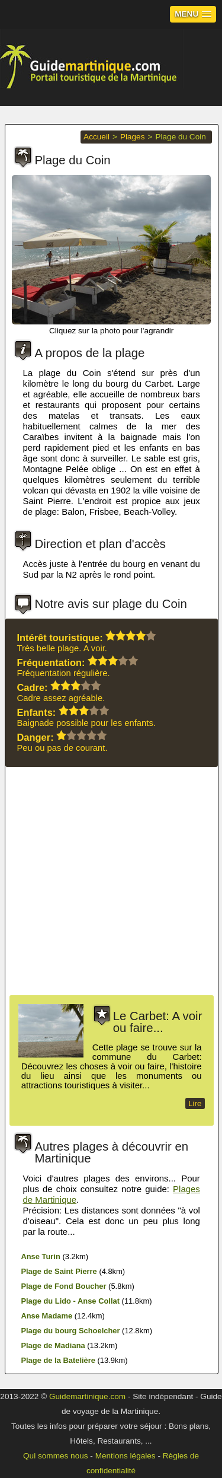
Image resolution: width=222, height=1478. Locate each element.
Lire (195, 1103)
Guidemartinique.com (87, 1396)
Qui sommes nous (55, 1455)
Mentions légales (125, 1455)
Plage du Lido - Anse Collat (70, 1301)
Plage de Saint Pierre (58, 1271)
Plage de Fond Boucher (63, 1286)
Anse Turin (40, 1256)
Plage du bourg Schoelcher (70, 1330)
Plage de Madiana (53, 1345)
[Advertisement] (111, 884)
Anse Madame (46, 1315)
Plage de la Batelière (58, 1360)
